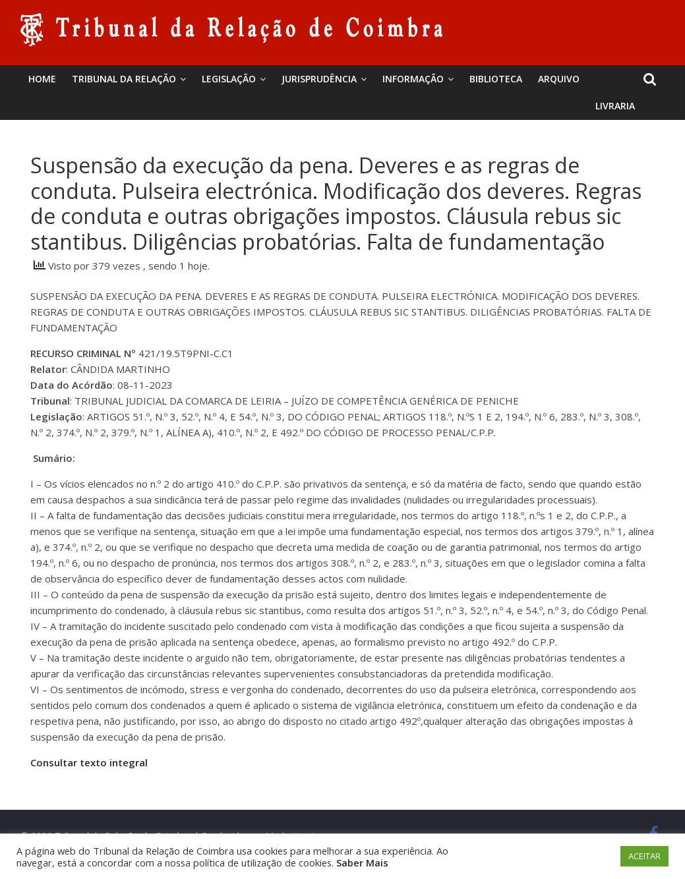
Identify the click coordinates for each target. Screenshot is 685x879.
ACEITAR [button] (644, 856)
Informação (413, 78)
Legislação (229, 78)
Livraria (615, 105)
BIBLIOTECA (495, 78)
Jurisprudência (319, 78)
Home (42, 78)
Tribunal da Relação (124, 78)
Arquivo (559, 78)
